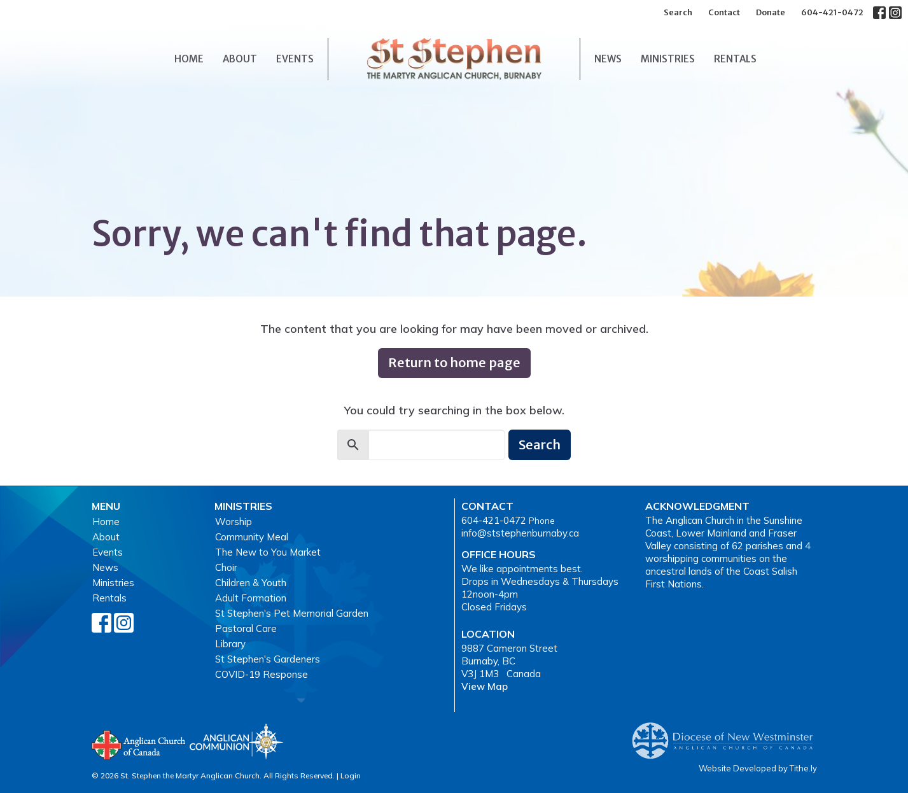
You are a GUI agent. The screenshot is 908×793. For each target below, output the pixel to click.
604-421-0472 (832, 12)
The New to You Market (268, 552)
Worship (233, 522)
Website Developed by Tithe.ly (758, 768)
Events (295, 59)
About (240, 59)
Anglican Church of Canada (139, 743)
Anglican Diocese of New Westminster (727, 734)
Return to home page (454, 362)
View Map (484, 686)
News (608, 59)
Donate (770, 12)
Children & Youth (250, 583)
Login (350, 775)
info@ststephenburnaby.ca (520, 533)
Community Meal (251, 537)
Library (230, 644)
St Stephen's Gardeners (267, 659)
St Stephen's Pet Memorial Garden (291, 613)
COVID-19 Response (261, 674)
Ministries (668, 59)
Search (678, 12)
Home (189, 59)
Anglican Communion (236, 741)
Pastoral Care (246, 628)
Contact (724, 12)
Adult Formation (250, 598)
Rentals (735, 59)
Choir (226, 567)
